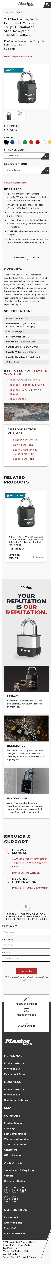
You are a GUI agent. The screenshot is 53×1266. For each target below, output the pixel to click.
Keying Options (23, 444)
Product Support (14, 1123)
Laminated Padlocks (14, 12)
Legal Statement (10, 1248)
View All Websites (14, 1233)
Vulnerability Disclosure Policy (16, 1251)
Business (12, 1082)
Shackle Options (23, 458)
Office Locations (13, 1155)
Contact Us (10, 1150)
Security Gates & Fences (26, 379)
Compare (39, 557)
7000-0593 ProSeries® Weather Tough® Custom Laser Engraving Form (29, 862)
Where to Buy (12, 1068)
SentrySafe (10, 1228)
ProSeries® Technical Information (30, 887)
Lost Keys (10, 1128)
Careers (8, 1175)
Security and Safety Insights (21, 1170)
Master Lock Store (15, 1074)
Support (12, 1115)
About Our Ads (10, 1254)
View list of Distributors (15, 182)
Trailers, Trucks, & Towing (27, 384)
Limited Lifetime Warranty (26, 872)
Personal (13, 1056)
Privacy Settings (25, 1245)
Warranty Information (17, 1139)
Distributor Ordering (16, 1100)
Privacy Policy (9, 1245)
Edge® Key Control (26, 439)
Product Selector (14, 1063)
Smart (10, 1108)
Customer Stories (14, 1181)
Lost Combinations (15, 1134)
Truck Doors (18, 398)
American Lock (13, 1222)
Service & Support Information (18, 56)
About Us (13, 1163)
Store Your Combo (15, 1144)
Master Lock (11, 1217)
